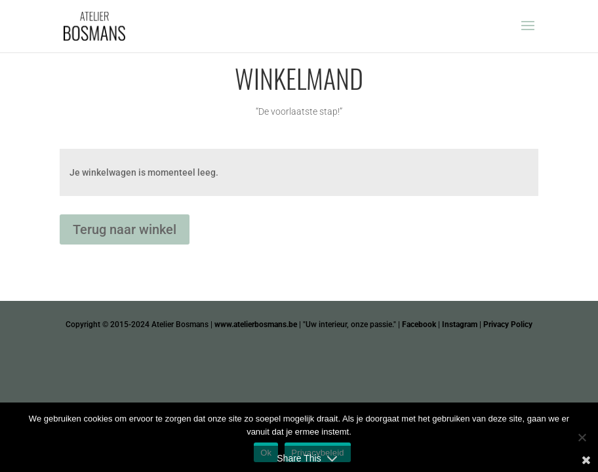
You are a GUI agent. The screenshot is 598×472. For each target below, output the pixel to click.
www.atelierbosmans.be (255, 324)
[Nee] (581, 437)
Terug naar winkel (124, 229)
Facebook (419, 324)
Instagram (459, 324)
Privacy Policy (507, 324)
